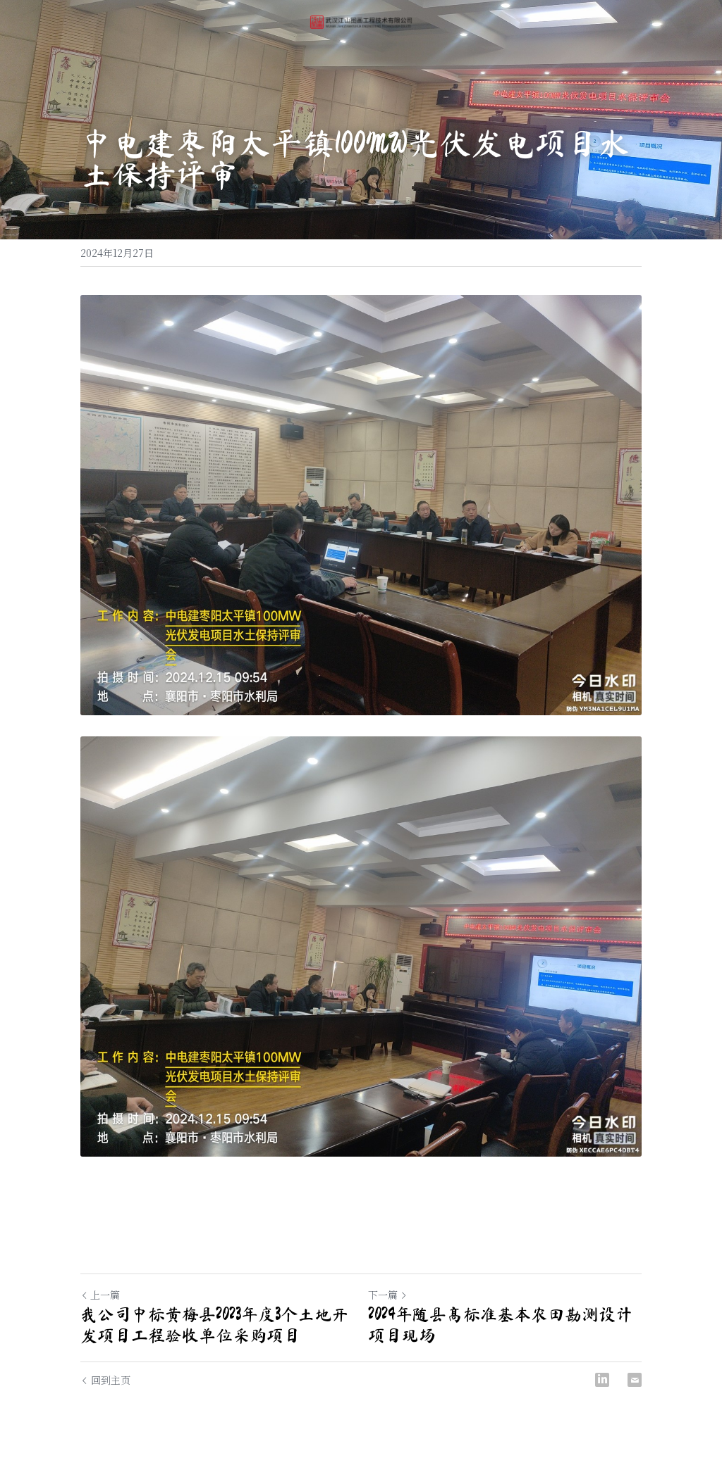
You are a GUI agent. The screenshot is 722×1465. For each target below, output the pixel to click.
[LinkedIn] (602, 1380)
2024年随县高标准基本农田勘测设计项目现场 (500, 1325)
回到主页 (105, 1380)
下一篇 (388, 1295)
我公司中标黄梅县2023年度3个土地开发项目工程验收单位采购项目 (214, 1325)
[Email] (635, 1380)
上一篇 (100, 1295)
